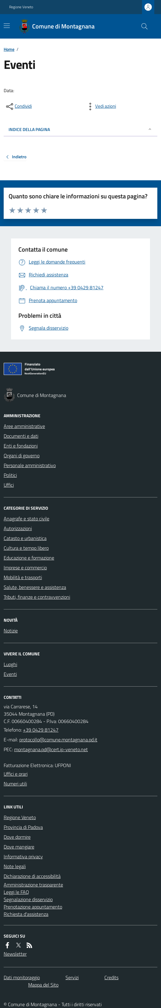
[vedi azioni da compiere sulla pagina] (100, 106)
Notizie (11, 630)
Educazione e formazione (29, 557)
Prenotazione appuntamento (33, 906)
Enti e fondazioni (21, 445)
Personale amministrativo (30, 465)
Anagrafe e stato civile (26, 518)
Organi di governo (21, 455)
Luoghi (10, 664)
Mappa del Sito (43, 984)
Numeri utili (15, 783)
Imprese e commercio (25, 567)
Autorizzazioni (18, 528)
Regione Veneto (21, 7)
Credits (111, 977)
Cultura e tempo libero (26, 548)
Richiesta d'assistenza (26, 914)
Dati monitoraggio (22, 977)
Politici (10, 475)
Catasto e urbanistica (25, 538)
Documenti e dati (21, 436)
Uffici (9, 485)
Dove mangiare (19, 846)
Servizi (72, 977)
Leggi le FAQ (16, 892)
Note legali (15, 866)
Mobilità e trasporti (23, 577)
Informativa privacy (23, 856)
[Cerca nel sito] (142, 26)
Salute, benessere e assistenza (35, 587)
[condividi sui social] (18, 106)
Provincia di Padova (23, 827)
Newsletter (15, 953)
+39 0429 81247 (40, 729)
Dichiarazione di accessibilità (32, 876)
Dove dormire (17, 837)
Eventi (10, 674)
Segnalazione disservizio (28, 899)
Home (9, 49)
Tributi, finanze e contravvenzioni (37, 597)
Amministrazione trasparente (33, 884)
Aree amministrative (24, 426)
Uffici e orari (16, 774)
